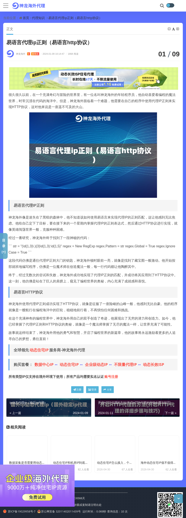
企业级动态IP (96, 364)
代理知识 (38, 18)
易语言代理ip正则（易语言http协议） (75, 18)
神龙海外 (27, 53)
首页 (26, 18)
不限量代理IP (125, 364)
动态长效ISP (153, 364)
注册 (77, 389)
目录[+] (4, 246)
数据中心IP (44, 364)
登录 (92, 389)
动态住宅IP (39, 349)
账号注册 (111, 376)
